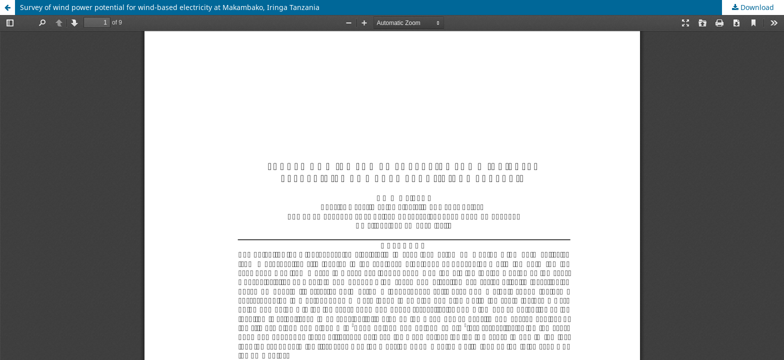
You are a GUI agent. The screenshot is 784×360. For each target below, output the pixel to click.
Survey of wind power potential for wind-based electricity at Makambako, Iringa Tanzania (170, 7)
